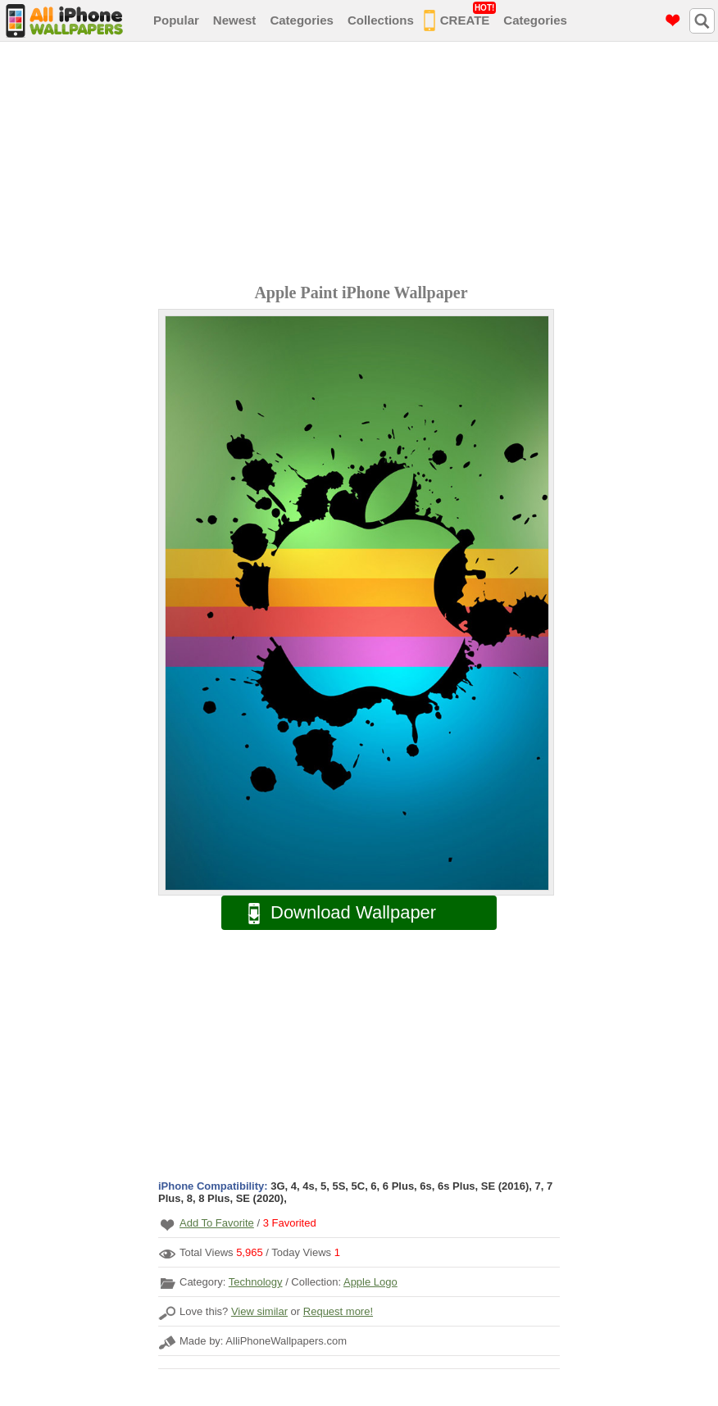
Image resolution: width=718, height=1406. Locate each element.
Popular (176, 20)
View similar (259, 1311)
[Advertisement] (363, 164)
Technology (256, 1282)
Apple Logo (370, 1282)
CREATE (460, 17)
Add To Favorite (217, 1223)
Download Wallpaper (333, 913)
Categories (302, 20)
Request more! (338, 1311)
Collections (381, 20)
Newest (235, 20)
